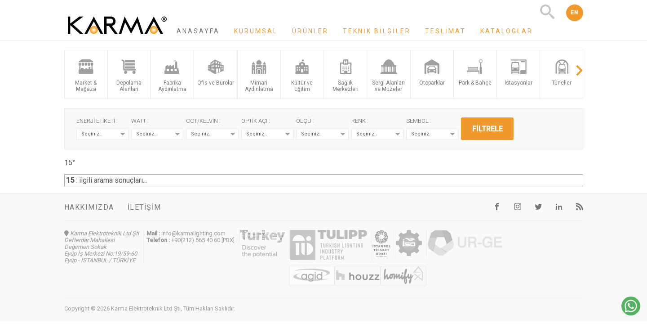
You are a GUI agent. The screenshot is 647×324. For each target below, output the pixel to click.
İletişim (144, 207)
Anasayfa (198, 31)
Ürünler (310, 31)
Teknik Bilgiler (377, 31)
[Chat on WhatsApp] (630, 313)
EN (575, 12)
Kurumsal (256, 31)
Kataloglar (506, 31)
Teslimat (445, 31)
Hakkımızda (89, 207)
